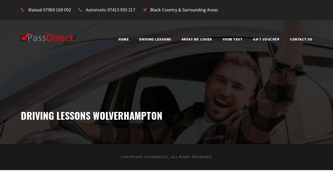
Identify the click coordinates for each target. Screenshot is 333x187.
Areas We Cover (187, 39)
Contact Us (299, 39)
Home (107, 39)
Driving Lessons (141, 39)
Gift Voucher (262, 39)
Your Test (226, 39)
